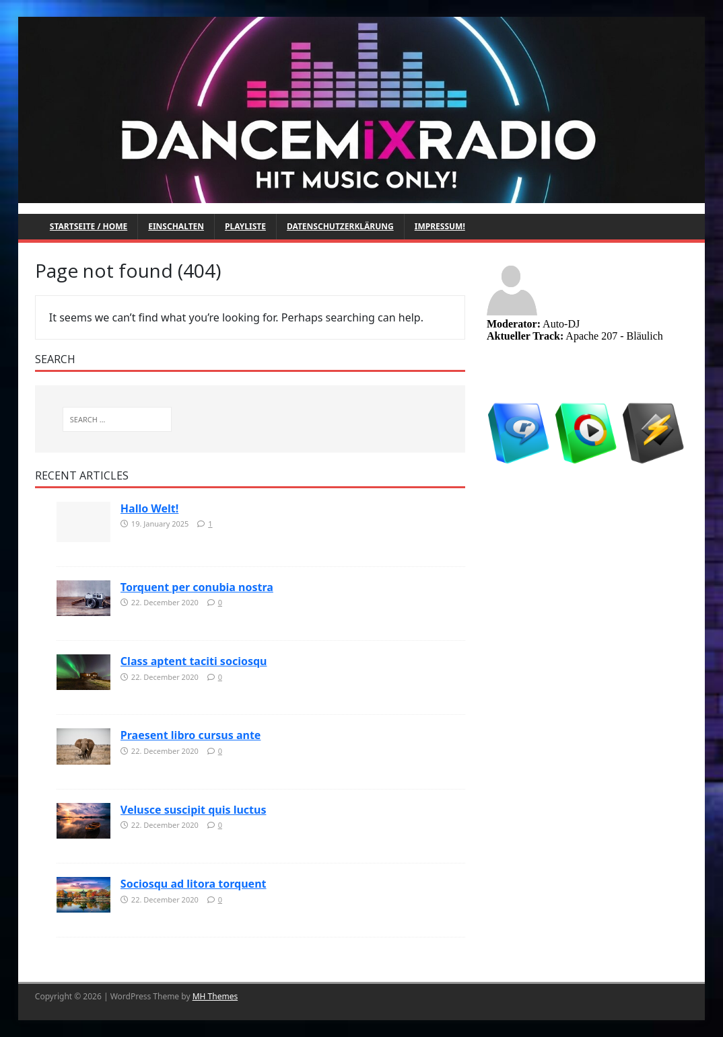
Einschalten (176, 226)
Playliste (245, 226)
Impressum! (440, 226)
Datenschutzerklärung (340, 226)
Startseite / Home (88, 226)
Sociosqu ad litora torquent (193, 883)
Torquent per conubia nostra (196, 587)
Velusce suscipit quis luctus (193, 809)
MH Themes (215, 996)
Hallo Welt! (149, 508)
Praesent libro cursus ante (190, 735)
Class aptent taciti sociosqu (193, 661)
